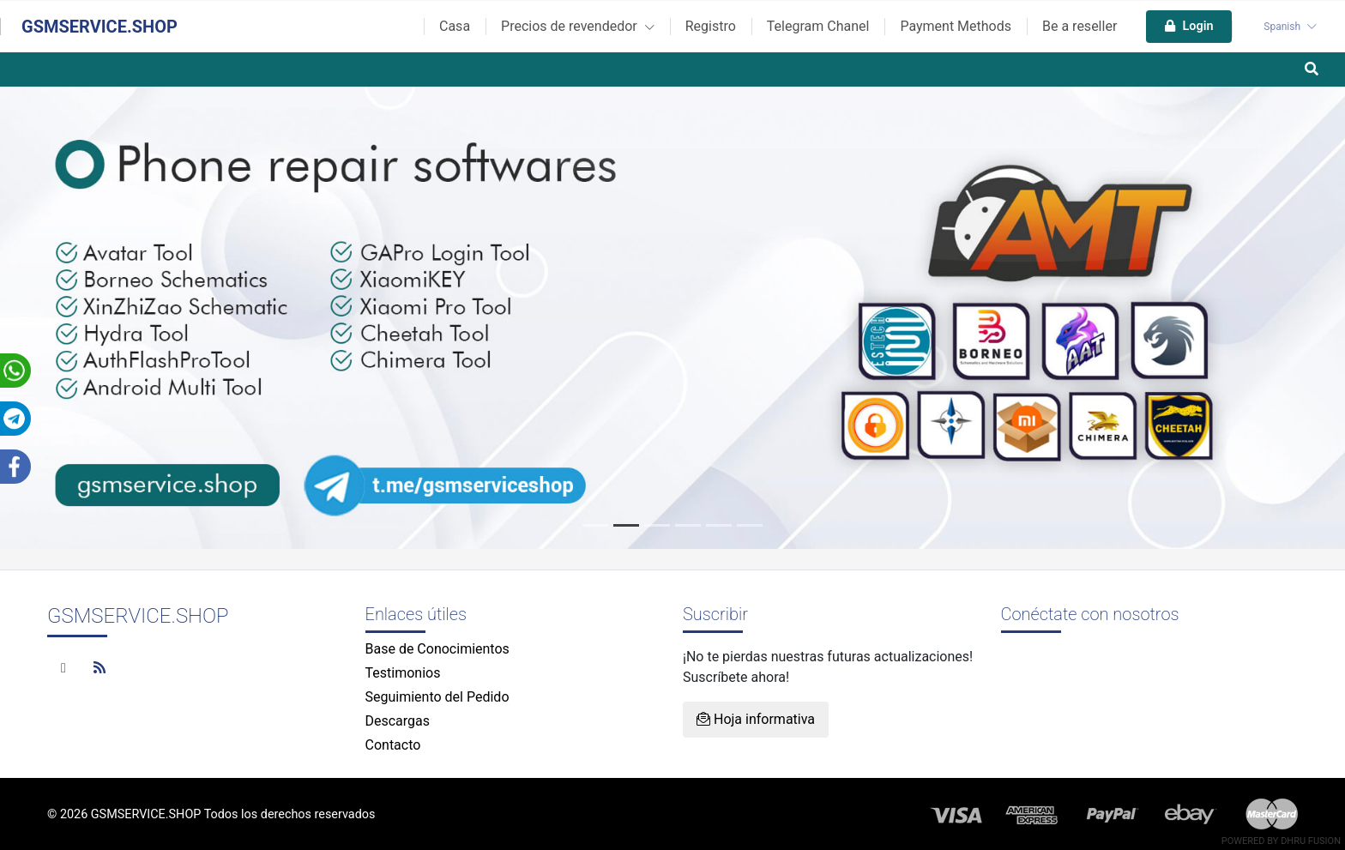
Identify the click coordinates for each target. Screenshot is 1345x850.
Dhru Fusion (1311, 841)
